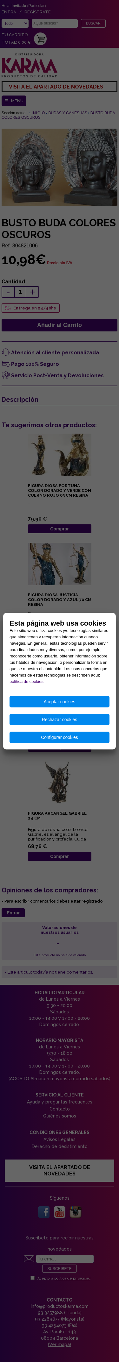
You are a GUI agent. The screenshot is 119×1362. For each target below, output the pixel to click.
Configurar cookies (59, 737)
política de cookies (26, 681)
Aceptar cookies (60, 701)
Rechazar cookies (59, 719)
